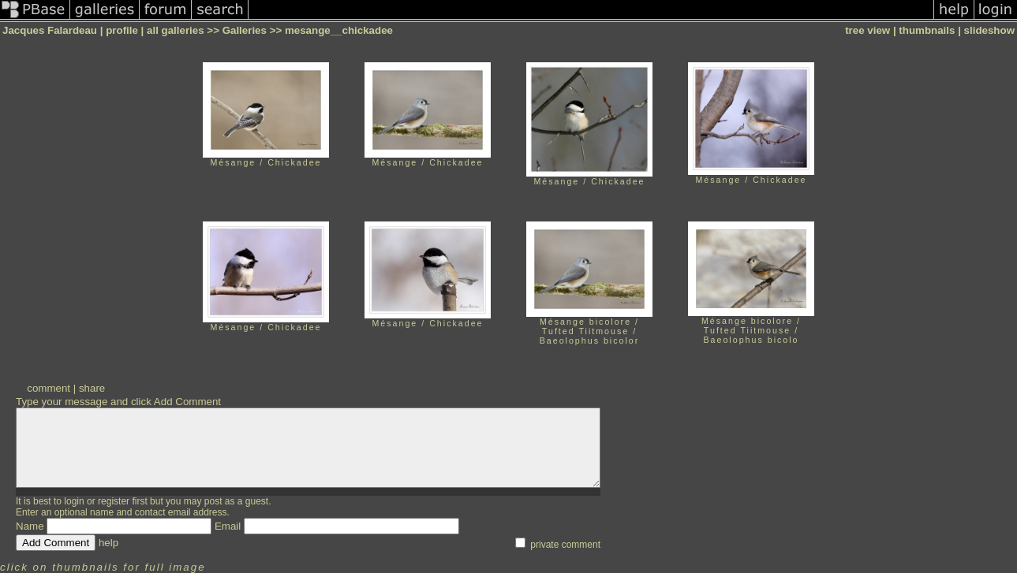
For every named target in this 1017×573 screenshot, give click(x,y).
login (74, 501)
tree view (867, 30)
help (108, 543)
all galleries (175, 30)
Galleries (244, 30)
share (92, 388)
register (113, 501)
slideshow (989, 30)
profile (122, 30)
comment (48, 388)
